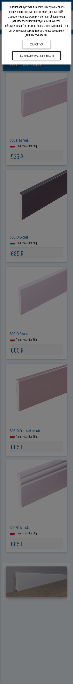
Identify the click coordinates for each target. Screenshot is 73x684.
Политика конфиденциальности (36, 56)
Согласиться (36, 44)
